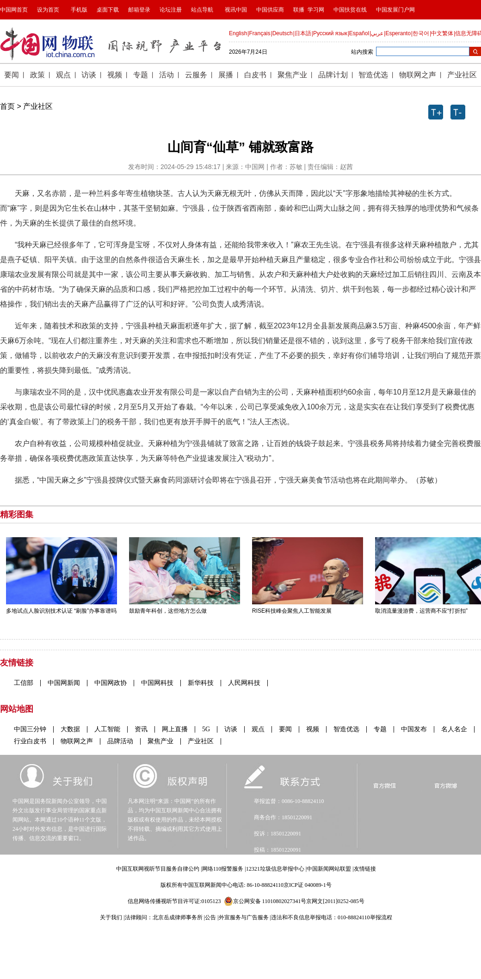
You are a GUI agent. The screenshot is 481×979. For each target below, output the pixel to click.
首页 (7, 106)
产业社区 (38, 106)
